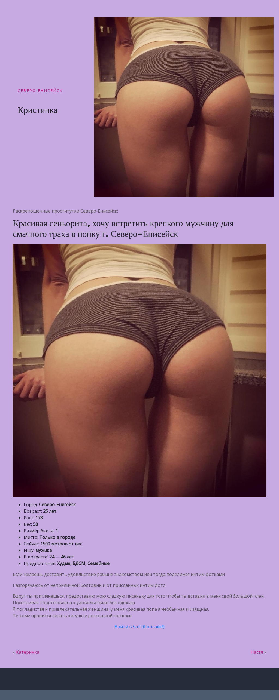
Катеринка (27, 652)
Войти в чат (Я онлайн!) (139, 627)
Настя (257, 652)
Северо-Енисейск (40, 90)
